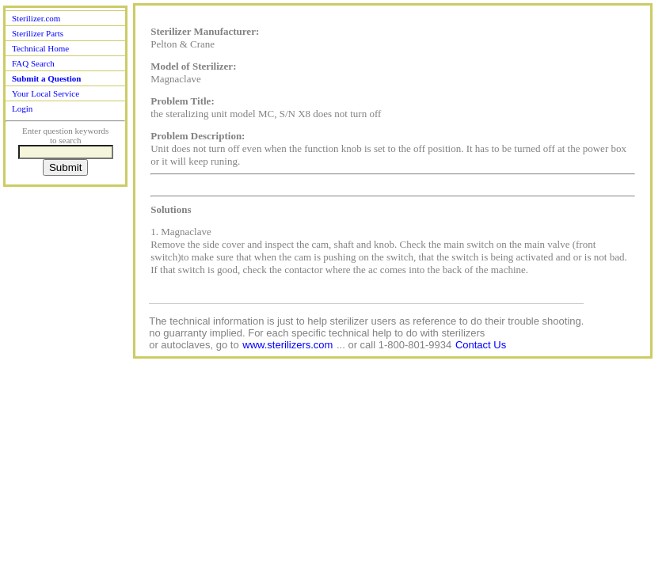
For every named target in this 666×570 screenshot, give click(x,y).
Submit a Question (46, 78)
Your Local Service (45, 93)
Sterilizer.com (36, 18)
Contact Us (480, 345)
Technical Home (40, 48)
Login (22, 108)
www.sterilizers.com (287, 345)
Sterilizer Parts (37, 33)
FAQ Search (33, 63)
